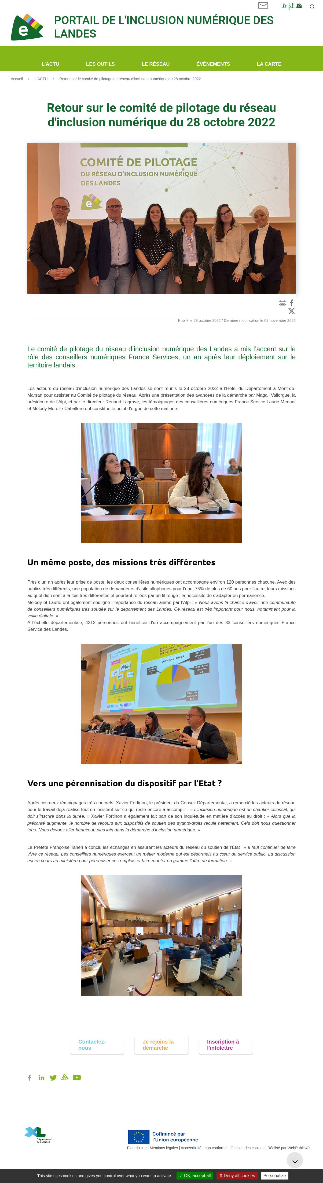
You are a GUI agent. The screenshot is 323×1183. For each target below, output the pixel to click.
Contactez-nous (92, 1045)
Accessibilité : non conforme (204, 1148)
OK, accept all (195, 1175)
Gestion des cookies (248, 1148)
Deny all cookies (237, 1175)
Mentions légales (164, 1148)
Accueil (17, 79)
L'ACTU (41, 79)
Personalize (274, 1175)
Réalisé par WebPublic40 (288, 1148)
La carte (269, 64)
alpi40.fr (31, 1118)
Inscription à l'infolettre (223, 1045)
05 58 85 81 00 (36, 1113)
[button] (312, 6)
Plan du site (137, 1148)
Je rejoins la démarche (158, 1045)
